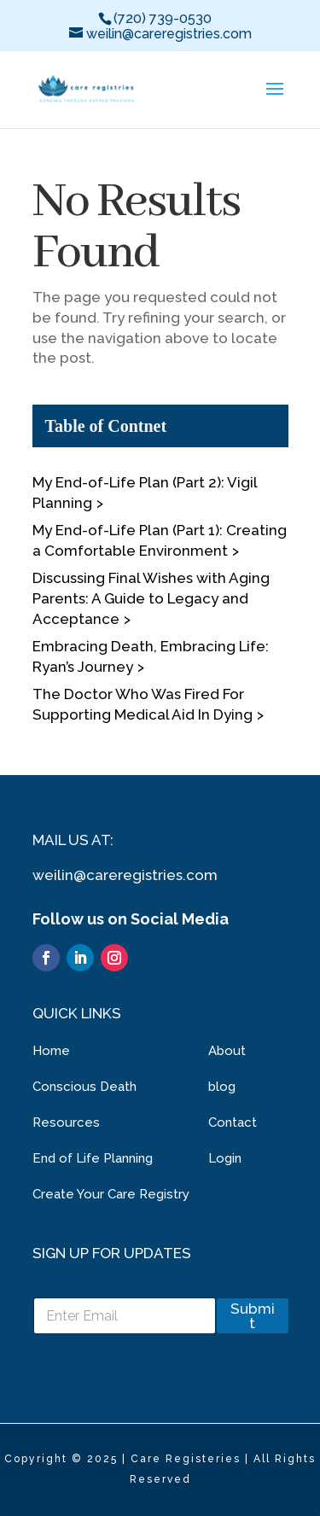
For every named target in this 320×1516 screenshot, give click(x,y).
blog (222, 1086)
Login (224, 1158)
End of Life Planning (92, 1158)
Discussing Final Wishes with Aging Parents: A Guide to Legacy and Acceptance (151, 598)
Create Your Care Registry (110, 1194)
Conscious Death (84, 1086)
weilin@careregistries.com (125, 874)
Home (51, 1050)
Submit (252, 1316)
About (227, 1050)
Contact (232, 1122)
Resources (66, 1122)
